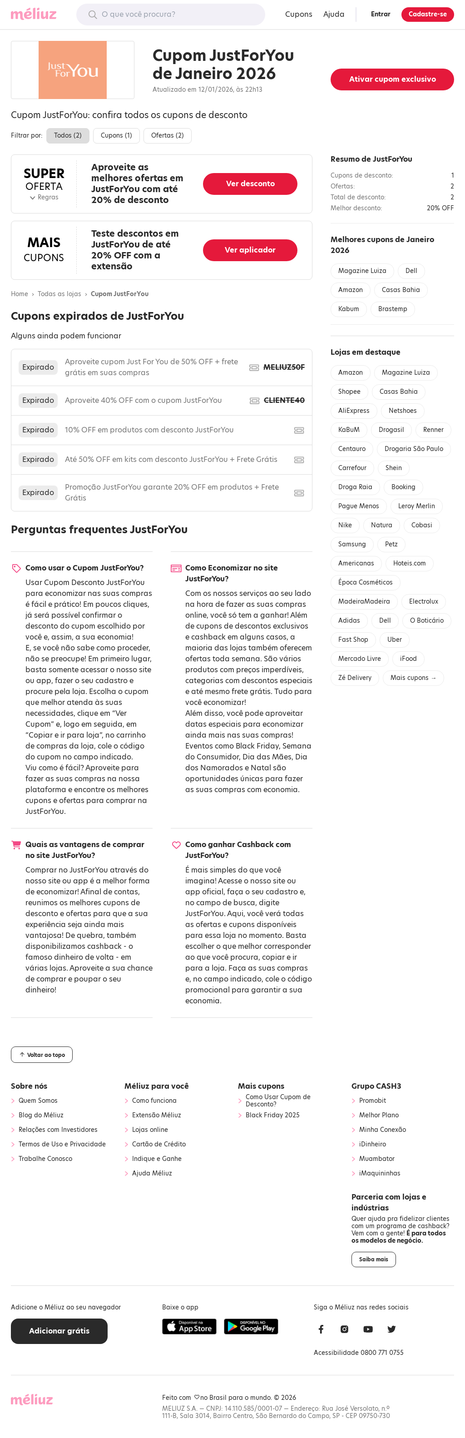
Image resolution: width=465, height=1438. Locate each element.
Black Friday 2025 (273, 1115)
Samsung (352, 544)
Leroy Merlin (416, 506)
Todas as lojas (59, 294)
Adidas (349, 620)
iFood (408, 659)
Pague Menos (358, 506)
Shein (394, 468)
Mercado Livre (359, 659)
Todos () (68, 135)
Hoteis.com (409, 563)
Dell (411, 271)
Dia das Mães (267, 757)
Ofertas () (167, 135)
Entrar (381, 14)
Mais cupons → (413, 678)
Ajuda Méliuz (152, 1173)
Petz (391, 544)
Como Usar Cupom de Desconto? (278, 1101)
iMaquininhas (380, 1173)
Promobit (372, 1101)
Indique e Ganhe (157, 1159)
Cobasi (421, 525)
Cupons (298, 14)
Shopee (349, 391)
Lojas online (150, 1130)
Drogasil (391, 430)
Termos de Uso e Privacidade (62, 1144)
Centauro (352, 449)
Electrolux (423, 601)
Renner (433, 430)
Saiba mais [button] (373, 1259)
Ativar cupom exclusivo (392, 79)
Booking (403, 487)
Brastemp (392, 309)
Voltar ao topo (42, 1055)
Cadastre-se (428, 14)
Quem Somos (38, 1101)
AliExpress (354, 411)
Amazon (350, 290)
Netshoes (403, 411)
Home (19, 294)
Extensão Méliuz (156, 1115)
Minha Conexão (382, 1130)
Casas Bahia (401, 290)
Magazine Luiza (362, 271)
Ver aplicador (250, 250)
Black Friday (257, 746)
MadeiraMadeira (364, 601)
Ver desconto (250, 184)
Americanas (356, 563)
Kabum (348, 309)
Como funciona (154, 1101)
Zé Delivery (354, 678)
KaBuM (349, 430)
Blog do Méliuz (41, 1115)
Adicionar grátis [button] (59, 1331)
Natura (381, 525)
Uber (394, 639)
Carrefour (352, 468)
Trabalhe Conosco (45, 1159)
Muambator (377, 1159)
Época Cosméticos (365, 582)
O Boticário (427, 620)
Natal (261, 768)
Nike (345, 525)
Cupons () (116, 135)
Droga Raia (355, 487)
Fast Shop (353, 639)
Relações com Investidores (58, 1130)
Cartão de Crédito (159, 1144)
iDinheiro (372, 1144)
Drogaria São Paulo (414, 449)
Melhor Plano (379, 1115)
